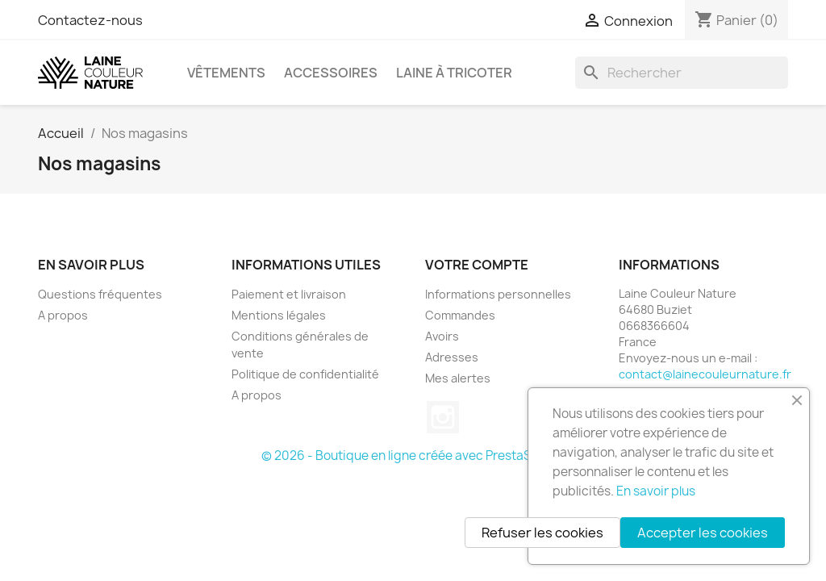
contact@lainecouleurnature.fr (705, 374)
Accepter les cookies (702, 532)
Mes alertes (457, 378)
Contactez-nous (90, 20)
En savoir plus (655, 491)
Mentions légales (279, 315)
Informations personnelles (498, 294)
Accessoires (331, 73)
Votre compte (476, 265)
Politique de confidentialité (305, 374)
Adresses (451, 357)
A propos (63, 315)
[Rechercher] (681, 72)
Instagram (443, 417)
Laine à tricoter (454, 73)
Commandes (460, 315)
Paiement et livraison (289, 294)
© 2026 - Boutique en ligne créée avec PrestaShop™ (413, 455)
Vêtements (226, 73)
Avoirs (442, 336)
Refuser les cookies (542, 532)
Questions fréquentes (100, 294)
